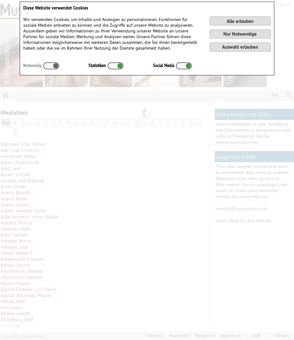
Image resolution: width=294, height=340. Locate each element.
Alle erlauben (240, 21)
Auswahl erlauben (240, 47)
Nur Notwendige (240, 34)
